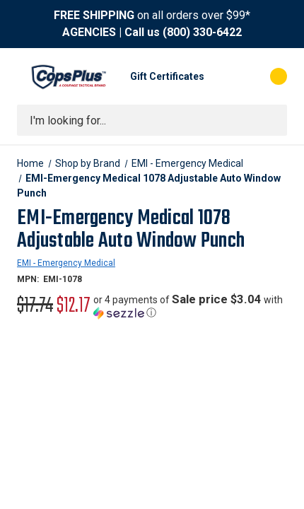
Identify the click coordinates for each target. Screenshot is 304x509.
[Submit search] (271, 120)
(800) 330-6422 (202, 32)
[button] (190, 306)
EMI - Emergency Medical (66, 263)
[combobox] (152, 120)
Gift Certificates (167, 76)
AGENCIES (89, 32)
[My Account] (221, 76)
